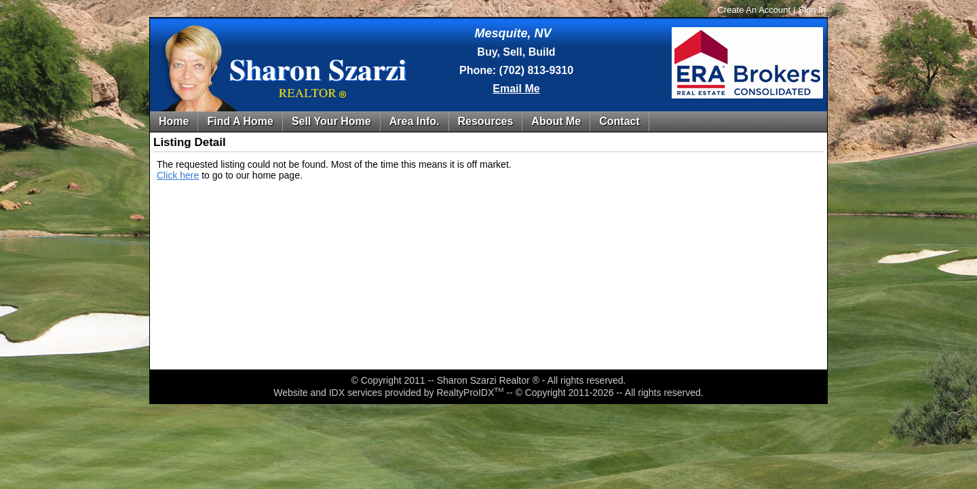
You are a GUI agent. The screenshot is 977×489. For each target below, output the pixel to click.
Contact (619, 121)
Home (174, 121)
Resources (486, 121)
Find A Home (240, 121)
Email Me (516, 88)
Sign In (812, 10)
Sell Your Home (331, 121)
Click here (178, 175)
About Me (556, 121)
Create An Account (753, 10)
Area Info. (414, 121)
